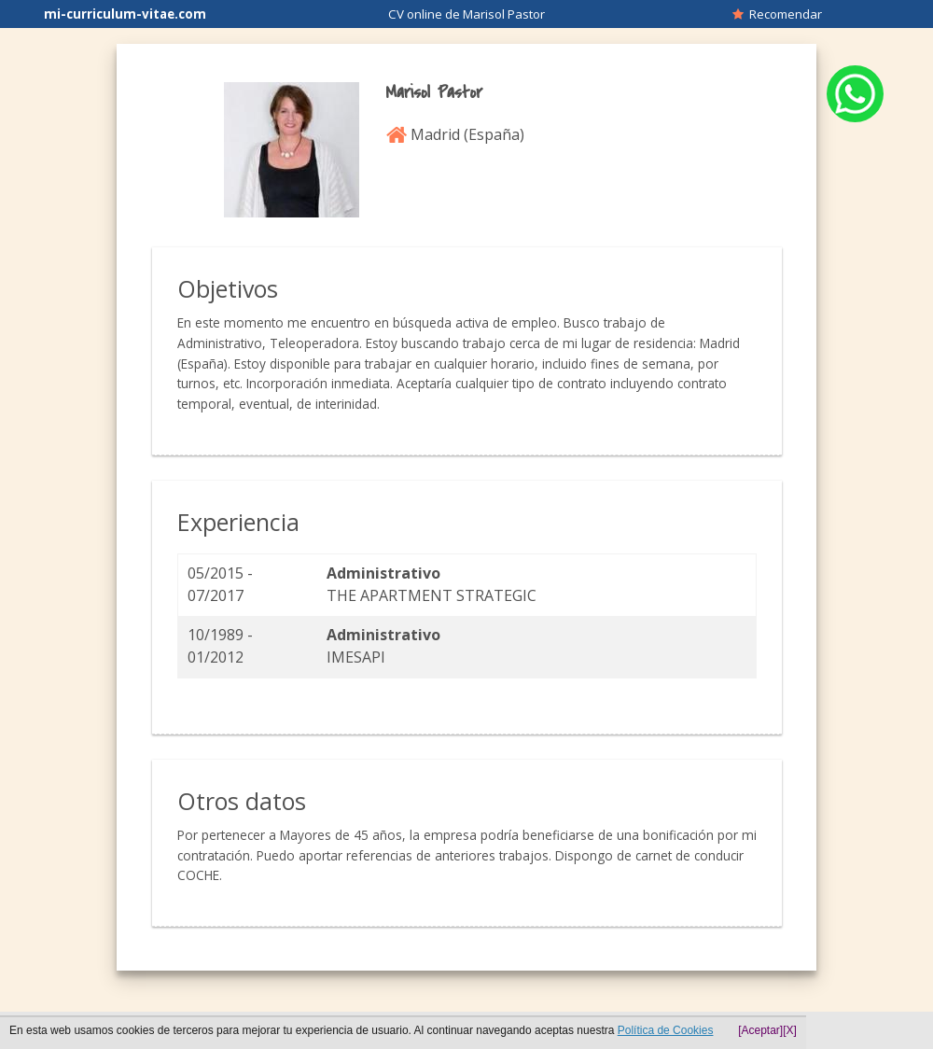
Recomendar (777, 14)
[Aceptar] (760, 1030)
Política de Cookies (666, 1030)
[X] (790, 1030)
